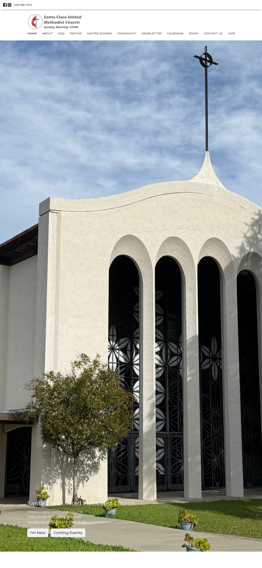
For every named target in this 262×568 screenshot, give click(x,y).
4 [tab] (139, 554)
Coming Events (68, 533)
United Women (99, 33)
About (47, 33)
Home (32, 33)
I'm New (37, 533)
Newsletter (152, 33)
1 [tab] (123, 554)
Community (126, 33)
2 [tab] (128, 554)
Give (231, 33)
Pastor (76, 33)
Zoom (193, 33)
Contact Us (213, 33)
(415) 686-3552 (23, 4)
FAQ (61, 33)
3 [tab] (134, 554)
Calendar (175, 33)
